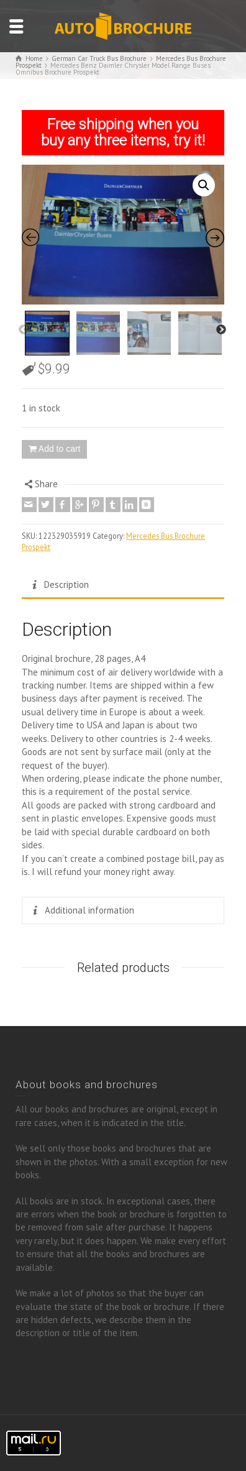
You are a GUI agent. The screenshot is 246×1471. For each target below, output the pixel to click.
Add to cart (60, 449)
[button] (204, 185)
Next (221, 330)
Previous (23, 330)
